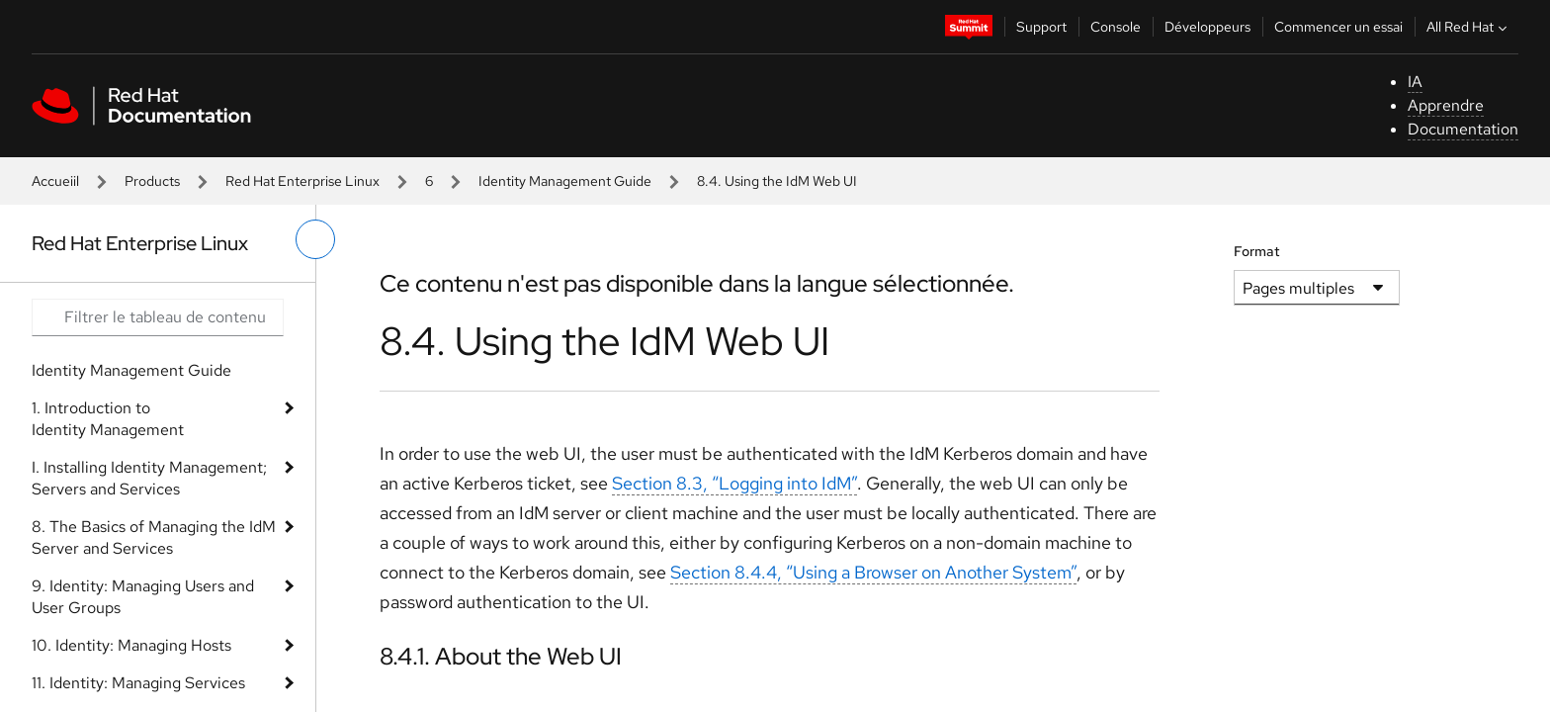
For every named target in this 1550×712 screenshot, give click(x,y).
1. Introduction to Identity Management (108, 419)
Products (152, 181)
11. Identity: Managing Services (138, 682)
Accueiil (55, 181)
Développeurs (1207, 27)
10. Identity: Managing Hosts (131, 645)
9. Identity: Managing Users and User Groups (143, 597)
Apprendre (1446, 105)
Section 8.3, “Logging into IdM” (734, 483)
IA (1415, 81)
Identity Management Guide (564, 181)
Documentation (1463, 129)
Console (1115, 27)
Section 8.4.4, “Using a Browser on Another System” (873, 572)
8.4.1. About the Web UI (501, 656)
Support (1041, 27)
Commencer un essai (1338, 27)
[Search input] (158, 317)
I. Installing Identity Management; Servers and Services (149, 478)
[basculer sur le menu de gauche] (315, 239)
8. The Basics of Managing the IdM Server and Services (154, 537)
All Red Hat (1468, 27)
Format (1257, 251)
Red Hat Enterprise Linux (302, 181)
